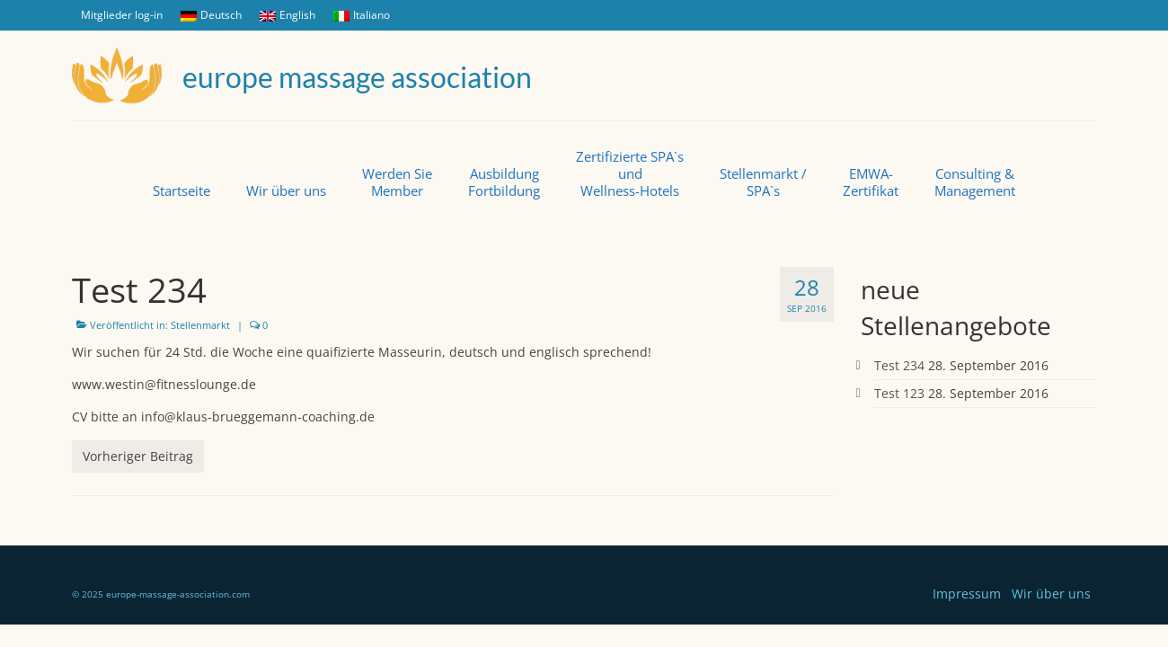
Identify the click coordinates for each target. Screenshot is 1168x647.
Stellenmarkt (200, 325)
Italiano (361, 14)
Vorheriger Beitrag (138, 456)
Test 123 (899, 393)
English (287, 14)
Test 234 (899, 365)
